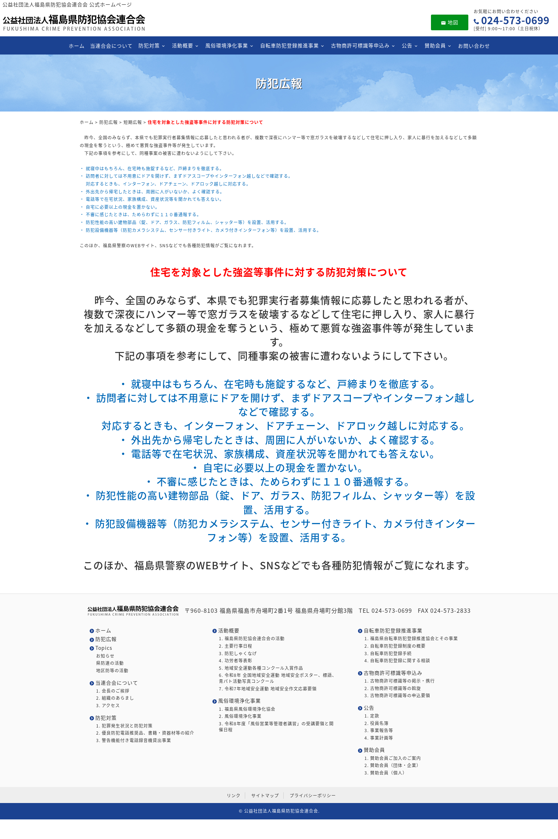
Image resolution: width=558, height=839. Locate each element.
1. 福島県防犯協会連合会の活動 (252, 639)
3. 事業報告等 (378, 730)
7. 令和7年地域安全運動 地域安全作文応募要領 (268, 689)
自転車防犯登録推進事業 (289, 45)
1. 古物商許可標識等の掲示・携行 (399, 681)
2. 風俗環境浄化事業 (240, 716)
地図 (449, 22)
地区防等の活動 (112, 671)
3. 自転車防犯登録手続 (388, 654)
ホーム (76, 45)
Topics (103, 647)
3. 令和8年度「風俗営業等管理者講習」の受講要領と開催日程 (276, 727)
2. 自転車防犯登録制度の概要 (395, 646)
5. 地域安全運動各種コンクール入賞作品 (261, 668)
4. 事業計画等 (378, 738)
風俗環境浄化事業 (226, 45)
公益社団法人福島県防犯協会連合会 (281, 811)
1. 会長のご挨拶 (113, 691)
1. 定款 (371, 716)
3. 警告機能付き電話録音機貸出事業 (133, 740)
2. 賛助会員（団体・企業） (392, 765)
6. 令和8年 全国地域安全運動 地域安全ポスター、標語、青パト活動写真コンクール (278, 678)
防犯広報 (108, 122)
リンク (234, 795)
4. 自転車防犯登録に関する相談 (397, 661)
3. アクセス (108, 706)
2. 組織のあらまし (115, 698)
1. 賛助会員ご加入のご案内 (392, 758)
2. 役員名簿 (376, 723)
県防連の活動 (110, 663)
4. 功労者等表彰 (235, 661)
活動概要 (182, 45)
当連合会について (111, 45)
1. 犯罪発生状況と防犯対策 (124, 726)
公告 (406, 45)
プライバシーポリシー (313, 795)
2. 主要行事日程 (235, 646)
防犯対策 (148, 45)
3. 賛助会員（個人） (385, 773)
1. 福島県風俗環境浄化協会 (247, 709)
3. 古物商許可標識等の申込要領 (397, 696)
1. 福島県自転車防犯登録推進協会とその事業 (411, 639)
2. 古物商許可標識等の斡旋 (392, 688)
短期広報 (132, 122)
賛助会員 (435, 45)
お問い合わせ (474, 45)
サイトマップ (265, 795)
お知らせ (105, 656)
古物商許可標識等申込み (360, 45)
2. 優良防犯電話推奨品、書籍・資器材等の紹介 (145, 733)
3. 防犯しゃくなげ (238, 654)
